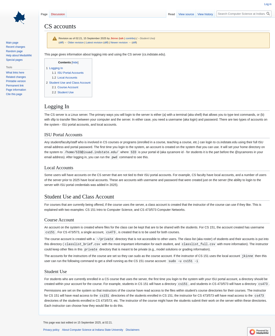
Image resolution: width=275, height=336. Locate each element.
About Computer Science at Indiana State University (92, 327)
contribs (130, 38)
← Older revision (74, 42)
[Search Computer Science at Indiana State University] (244, 14)
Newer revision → (120, 42)
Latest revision (94, 42)
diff (61, 42)
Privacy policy (51, 327)
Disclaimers (132, 327)
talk (121, 38)
